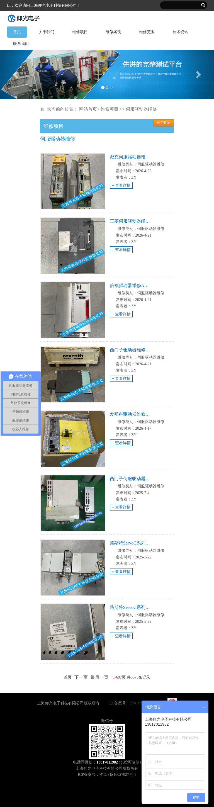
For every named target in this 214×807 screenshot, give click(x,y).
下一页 (81, 677)
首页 (17, 32)
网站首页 (88, 109)
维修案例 (113, 32)
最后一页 (99, 677)
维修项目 (80, 32)
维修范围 (147, 32)
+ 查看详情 (121, 185)
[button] (16, 74)
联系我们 (21, 44)
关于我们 (46, 32)
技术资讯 (180, 32)
